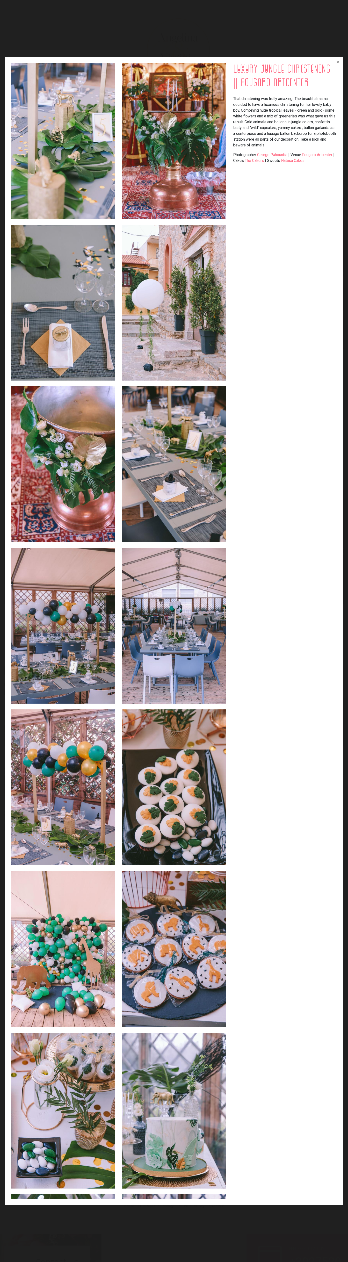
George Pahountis (272, 154)
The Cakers (254, 160)
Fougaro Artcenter (317, 154)
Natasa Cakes (292, 160)
